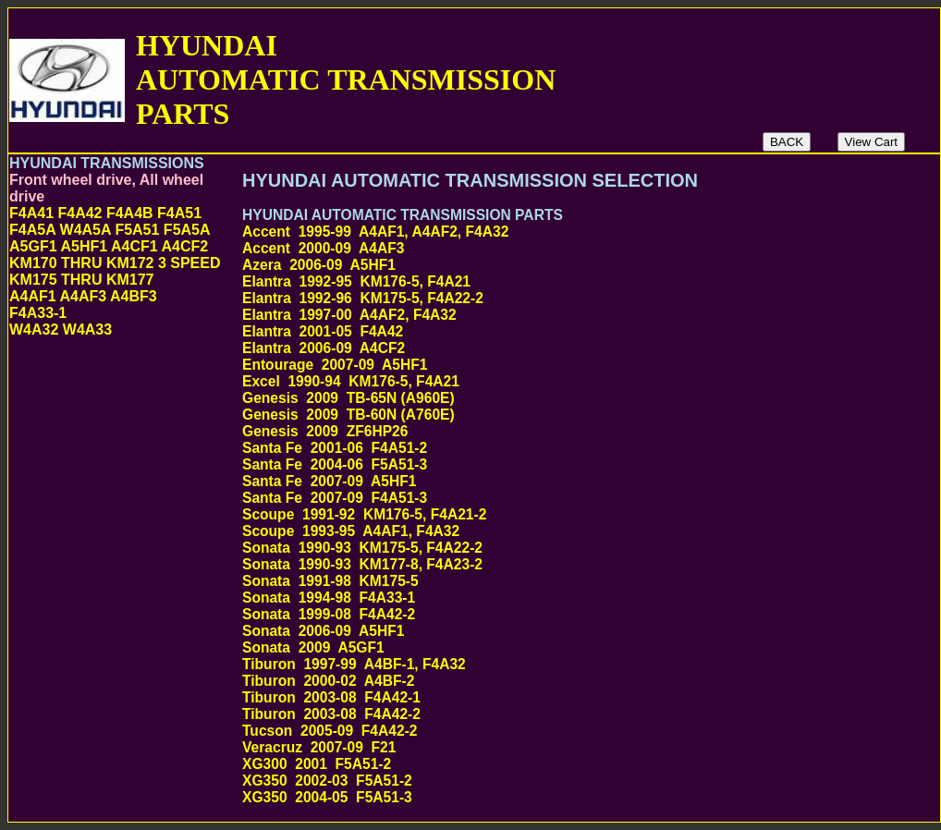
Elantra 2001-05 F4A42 (529, 331)
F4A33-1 (38, 313)
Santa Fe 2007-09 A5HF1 (542, 481)
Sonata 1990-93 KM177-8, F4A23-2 (515, 564)
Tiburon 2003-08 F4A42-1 (510, 697)
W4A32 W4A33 (60, 329)
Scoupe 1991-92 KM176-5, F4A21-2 (517, 514)
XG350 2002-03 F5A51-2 (537, 780)
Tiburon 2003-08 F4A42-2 (510, 714)
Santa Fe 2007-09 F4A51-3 (514, 498)
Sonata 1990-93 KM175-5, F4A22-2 (515, 547)
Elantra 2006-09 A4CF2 (531, 348)
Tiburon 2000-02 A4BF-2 (540, 681)
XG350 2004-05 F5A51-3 (537, 797)
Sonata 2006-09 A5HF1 (530, 631)
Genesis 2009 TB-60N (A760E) (501, 414)
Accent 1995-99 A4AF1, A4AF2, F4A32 (528, 231)
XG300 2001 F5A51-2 (527, 764)
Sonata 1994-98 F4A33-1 (540, 597)
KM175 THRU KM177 (81, 279)
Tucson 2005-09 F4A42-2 (543, 730)
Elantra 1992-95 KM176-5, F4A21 (509, 281)
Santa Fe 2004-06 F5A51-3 (514, 464)
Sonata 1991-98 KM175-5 (544, 581)
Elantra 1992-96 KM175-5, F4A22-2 (515, 298)
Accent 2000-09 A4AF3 (530, 248)
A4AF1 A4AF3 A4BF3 (83, 296)
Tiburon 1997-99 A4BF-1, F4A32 (506, 664)
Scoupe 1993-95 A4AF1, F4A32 (530, 531)
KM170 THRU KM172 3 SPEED (115, 263)
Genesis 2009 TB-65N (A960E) (501, 398)
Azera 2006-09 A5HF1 (521, 265)
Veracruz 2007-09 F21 (522, 747)
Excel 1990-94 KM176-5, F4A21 (503, 381)
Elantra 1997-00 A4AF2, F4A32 (502, 315)
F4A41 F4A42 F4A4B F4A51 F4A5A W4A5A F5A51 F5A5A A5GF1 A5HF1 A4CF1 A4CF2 (109, 229)
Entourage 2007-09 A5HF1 (514, 364)
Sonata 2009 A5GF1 (521, 647)
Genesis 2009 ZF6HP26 (504, 431)
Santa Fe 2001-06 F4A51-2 (514, 448)
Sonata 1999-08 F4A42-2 (540, 614)
